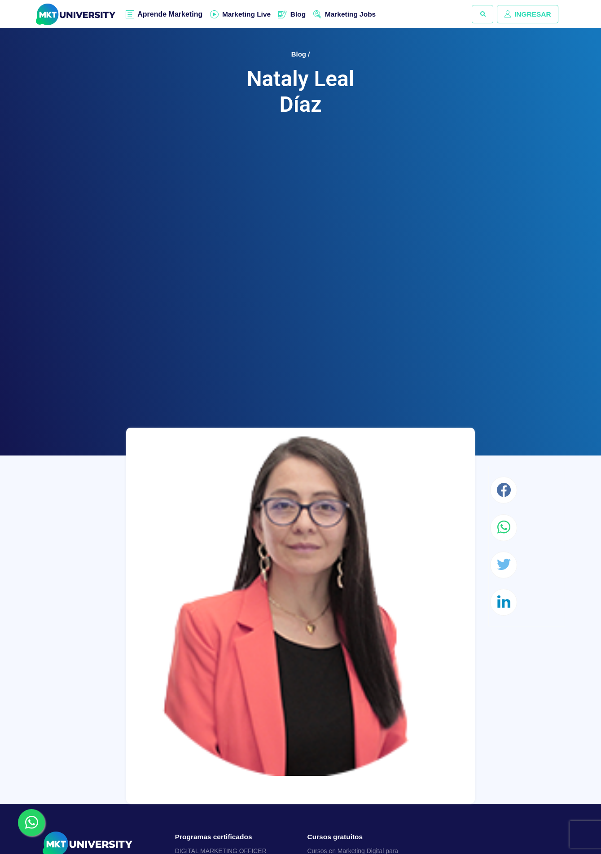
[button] (479, 14)
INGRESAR (526, 14)
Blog (301, 14)
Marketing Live (248, 14)
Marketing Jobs (355, 14)
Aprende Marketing (170, 14)
